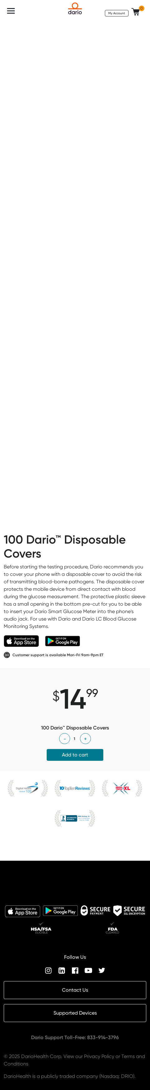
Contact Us (75, 990)
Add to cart (75, 755)
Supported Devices (75, 1013)
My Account (116, 13)
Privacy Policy (99, 1056)
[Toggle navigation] (10, 11)
